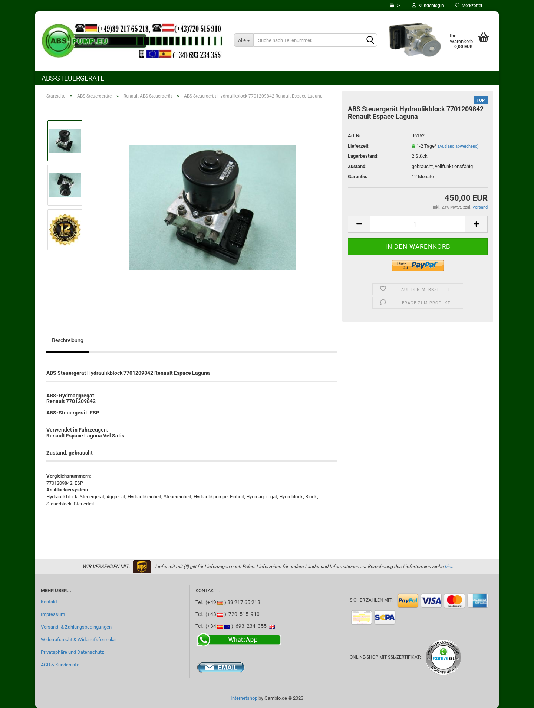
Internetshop (244, 698)
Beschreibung (67, 340)
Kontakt (49, 601)
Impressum (53, 614)
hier (448, 566)
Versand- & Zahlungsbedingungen (76, 627)
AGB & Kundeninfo (60, 665)
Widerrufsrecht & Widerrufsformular (78, 639)
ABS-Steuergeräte (73, 78)
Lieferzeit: (359, 146)
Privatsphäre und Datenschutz (72, 652)
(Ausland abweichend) (458, 146)
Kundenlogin (428, 5)
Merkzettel (468, 5)
